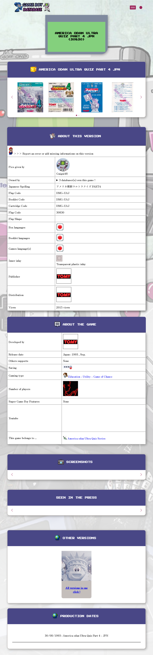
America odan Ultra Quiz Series (84, 438)
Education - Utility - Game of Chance (90, 376)
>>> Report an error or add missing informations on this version (53, 153)
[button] (141, 97)
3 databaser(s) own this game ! (77, 180)
